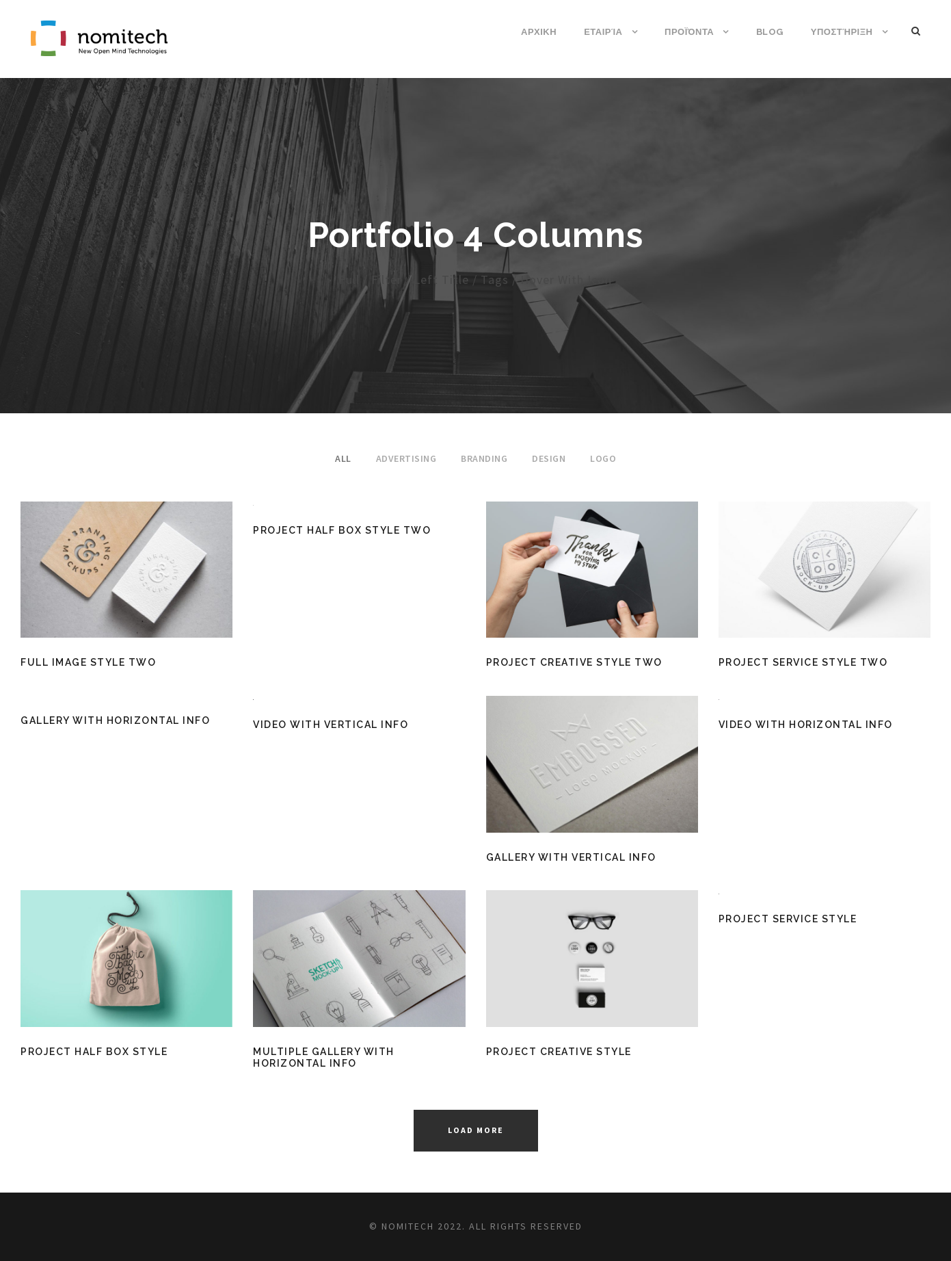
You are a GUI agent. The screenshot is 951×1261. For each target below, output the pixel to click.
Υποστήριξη (842, 32)
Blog (769, 32)
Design (548, 458)
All (343, 458)
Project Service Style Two (803, 662)
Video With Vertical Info (330, 724)
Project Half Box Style (94, 1051)
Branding (484, 458)
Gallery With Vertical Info (571, 857)
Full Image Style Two (88, 662)
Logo (603, 458)
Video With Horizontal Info (806, 724)
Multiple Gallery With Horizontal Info (323, 1057)
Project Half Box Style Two (342, 530)
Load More (476, 1130)
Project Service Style (788, 918)
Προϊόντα (689, 32)
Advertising (406, 458)
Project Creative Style (559, 1051)
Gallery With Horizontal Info (115, 720)
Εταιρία (603, 32)
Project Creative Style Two (574, 662)
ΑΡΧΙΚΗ (539, 32)
